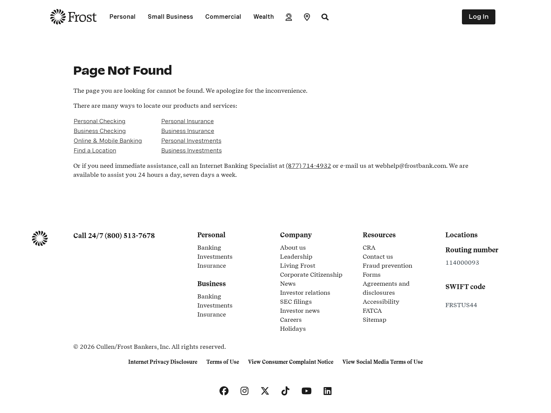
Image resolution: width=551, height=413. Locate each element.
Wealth (263, 16)
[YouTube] (306, 391)
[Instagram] (244, 391)
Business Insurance (187, 130)
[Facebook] (224, 391)
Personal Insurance (187, 121)
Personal (122, 16)
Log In (479, 16)
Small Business (170, 16)
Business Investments (191, 150)
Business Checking (100, 130)
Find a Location (95, 150)
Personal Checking (100, 121)
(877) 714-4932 (308, 165)
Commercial (223, 16)
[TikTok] (285, 391)
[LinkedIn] (328, 391)
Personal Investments (191, 140)
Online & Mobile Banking (108, 140)
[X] (265, 391)
